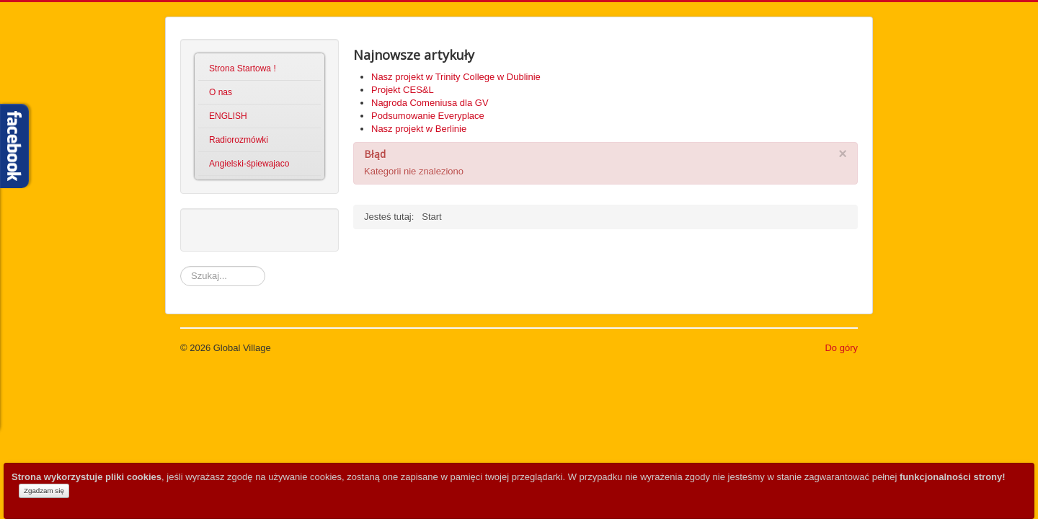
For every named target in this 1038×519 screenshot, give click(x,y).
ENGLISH (228, 116)
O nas (220, 92)
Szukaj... (180, 266)
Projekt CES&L (402, 89)
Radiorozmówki (238, 140)
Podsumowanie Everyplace (427, 115)
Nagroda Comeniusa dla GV (430, 102)
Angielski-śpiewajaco (249, 164)
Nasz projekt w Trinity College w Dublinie (456, 76)
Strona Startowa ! (242, 68)
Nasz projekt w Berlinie (418, 128)
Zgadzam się (44, 490)
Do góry (841, 347)
